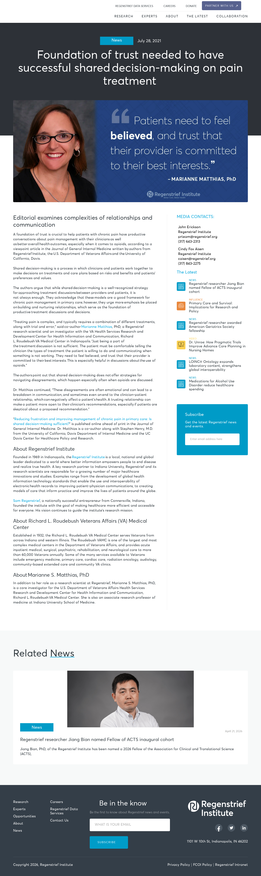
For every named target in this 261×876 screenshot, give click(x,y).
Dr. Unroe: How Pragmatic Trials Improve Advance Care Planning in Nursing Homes (217, 346)
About (172, 16)
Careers (169, 6)
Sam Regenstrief (26, 501)
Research (123, 16)
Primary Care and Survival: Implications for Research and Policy (213, 307)
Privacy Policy (178, 865)
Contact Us (59, 820)
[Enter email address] (210, 439)
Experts (149, 16)
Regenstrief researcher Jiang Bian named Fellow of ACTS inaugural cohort (216, 288)
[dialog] (246, 5)
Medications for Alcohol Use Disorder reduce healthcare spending (212, 385)
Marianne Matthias (96, 327)
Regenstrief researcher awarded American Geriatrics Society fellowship (215, 327)
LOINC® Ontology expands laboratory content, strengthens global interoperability (215, 366)
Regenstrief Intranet (231, 865)
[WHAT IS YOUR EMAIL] (130, 825)
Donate (191, 6)
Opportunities (24, 816)
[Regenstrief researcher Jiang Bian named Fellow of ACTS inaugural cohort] (130, 699)
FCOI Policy (202, 865)
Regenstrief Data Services (134, 6)
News (17, 830)
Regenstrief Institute (88, 457)
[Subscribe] (233, 439)
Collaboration (232, 16)
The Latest (197, 16)
